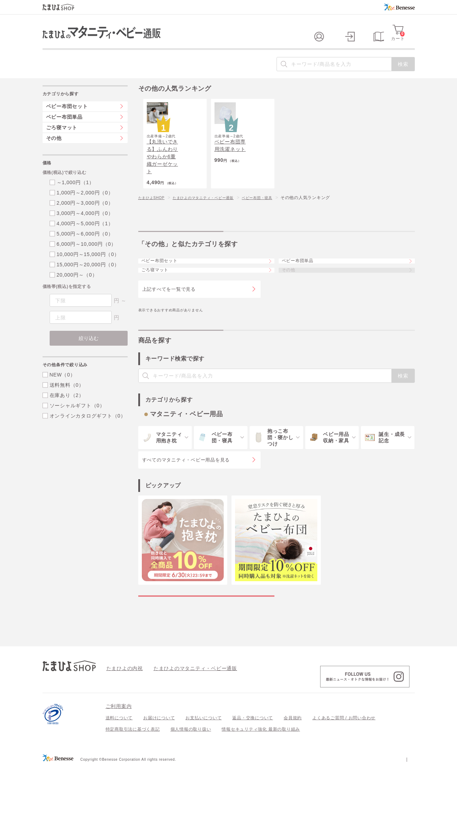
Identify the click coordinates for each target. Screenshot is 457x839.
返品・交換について (252, 790)
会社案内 (406, 831)
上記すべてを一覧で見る (169, 346)
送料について (119, 790)
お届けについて (159, 790)
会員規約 (293, 790)
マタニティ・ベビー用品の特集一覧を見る (206, 661)
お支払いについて (203, 790)
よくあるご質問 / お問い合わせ (343, 790)
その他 (54, 152)
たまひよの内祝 (122, 740)
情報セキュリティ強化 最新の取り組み (261, 801)
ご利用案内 (119, 778)
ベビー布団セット (166, 303)
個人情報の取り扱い (191, 801)
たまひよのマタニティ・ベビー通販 (214, 235)
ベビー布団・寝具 (276, 235)
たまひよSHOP (153, 235)
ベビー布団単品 (304, 303)
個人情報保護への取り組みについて (346, 831)
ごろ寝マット (161, 322)
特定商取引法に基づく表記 (133, 801)
